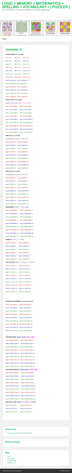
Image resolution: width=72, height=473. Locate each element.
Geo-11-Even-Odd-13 (12, 126)
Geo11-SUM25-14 (23, 197)
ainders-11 (16, 226)
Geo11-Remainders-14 (26, 230)
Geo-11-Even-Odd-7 (12, 116)
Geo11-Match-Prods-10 (28, 386)
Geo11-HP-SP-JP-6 (26, 412)
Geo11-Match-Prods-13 (13, 392)
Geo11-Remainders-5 (12, 217)
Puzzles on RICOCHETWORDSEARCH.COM (19, 433)
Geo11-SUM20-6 (23, 148)
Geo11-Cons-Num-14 (26, 324)
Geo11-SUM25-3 (11, 181)
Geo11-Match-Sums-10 (27, 353)
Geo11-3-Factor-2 (24, 265)
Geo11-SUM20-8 (23, 152)
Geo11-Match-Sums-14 (27, 360)
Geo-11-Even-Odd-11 (12, 122)
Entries (10, 459)
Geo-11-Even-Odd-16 (26, 129)
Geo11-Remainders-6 (26, 217)
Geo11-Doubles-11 (11, 259)
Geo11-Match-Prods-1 (12, 373)
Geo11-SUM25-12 (23, 194)
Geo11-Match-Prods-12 (28, 389)
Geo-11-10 (9, 67)
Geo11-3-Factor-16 (25, 288)
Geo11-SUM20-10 (23, 155)
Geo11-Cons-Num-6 (25, 311)
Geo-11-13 (9, 70)
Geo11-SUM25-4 (23, 181)
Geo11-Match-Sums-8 (26, 350)
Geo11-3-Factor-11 (11, 282)
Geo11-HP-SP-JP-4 (26, 408)
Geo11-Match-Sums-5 (12, 347)
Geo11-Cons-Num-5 (11, 311)
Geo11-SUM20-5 (11, 148)
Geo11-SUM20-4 (23, 145)
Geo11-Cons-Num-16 (26, 327)
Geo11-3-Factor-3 (11, 269)
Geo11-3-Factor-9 (11, 278)
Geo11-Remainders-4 (26, 213)
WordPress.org (11, 463)
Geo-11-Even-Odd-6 (26, 113)
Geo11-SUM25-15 (11, 200)
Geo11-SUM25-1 (11, 178)
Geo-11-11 (18, 67)
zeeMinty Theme (64, 471)
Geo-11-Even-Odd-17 (12, 132)
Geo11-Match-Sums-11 (13, 356)
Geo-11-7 (8, 64)
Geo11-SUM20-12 (23, 158)
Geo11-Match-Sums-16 (27, 363)
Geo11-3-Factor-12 (25, 282)
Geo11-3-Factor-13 (11, 285)
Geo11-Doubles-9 (11, 256)
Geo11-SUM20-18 (23, 168)
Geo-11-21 (26, 77)
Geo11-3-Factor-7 (11, 275)
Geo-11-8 (17, 64)
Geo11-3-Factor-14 (25, 285)
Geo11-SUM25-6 (23, 184)
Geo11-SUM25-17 (11, 204)
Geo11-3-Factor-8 (24, 275)
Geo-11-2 (17, 57)
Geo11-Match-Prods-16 (28, 395)
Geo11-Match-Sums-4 (27, 343)
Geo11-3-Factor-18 (25, 291)
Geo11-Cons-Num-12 (26, 321)
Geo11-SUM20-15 (11, 165)
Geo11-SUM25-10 (23, 191)
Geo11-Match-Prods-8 (27, 382)
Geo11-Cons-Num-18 (26, 330)
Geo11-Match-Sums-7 (12, 350)
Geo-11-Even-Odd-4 (26, 109)
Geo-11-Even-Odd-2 (26, 106)
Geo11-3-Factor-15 (11, 288)
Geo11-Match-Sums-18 (27, 366)
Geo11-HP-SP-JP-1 (11, 405)
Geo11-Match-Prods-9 (12, 386)
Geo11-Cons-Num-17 (12, 330)
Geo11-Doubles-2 (24, 243)
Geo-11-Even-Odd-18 (26, 132)
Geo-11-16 (9, 74)
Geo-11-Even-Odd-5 (12, 113)
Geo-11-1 (8, 57)
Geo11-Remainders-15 (12, 233)
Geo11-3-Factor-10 (25, 278)
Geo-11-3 (26, 57)
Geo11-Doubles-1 (11, 243)
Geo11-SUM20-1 (11, 142)
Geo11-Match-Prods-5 (12, 379)
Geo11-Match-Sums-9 (12, 353)
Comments (11, 461)
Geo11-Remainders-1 (12, 210)
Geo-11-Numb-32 (11, 96)
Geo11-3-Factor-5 (11, 272)
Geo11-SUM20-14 (23, 161)
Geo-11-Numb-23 (22, 80)
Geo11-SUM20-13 (11, 161)
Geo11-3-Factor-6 (24, 272)
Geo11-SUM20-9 (11, 155)
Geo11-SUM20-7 (11, 152)
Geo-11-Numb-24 (11, 83)
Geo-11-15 (26, 70)
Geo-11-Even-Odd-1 (12, 106)
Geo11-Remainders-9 (12, 223)
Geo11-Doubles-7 (11, 252)
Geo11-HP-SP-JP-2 (26, 405)
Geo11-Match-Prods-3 (12, 376)
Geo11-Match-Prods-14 (28, 392)
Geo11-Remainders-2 (26, 210)
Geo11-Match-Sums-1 (12, 340)
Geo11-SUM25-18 (23, 204)
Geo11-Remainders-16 (26, 233)
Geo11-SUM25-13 (11, 197)
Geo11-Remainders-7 (12, 220)
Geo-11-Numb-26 (11, 87)
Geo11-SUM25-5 (11, 184)
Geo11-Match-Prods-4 (27, 376)
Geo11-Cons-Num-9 (11, 317)
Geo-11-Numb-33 (22, 96)
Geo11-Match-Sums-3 (12, 343)
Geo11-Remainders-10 (26, 223)
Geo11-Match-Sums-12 (27, 356)
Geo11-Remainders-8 (26, 220)
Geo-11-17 (18, 74)
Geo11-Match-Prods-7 (12, 382)
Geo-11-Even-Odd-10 (26, 119)
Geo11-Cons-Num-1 (11, 304)
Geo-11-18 (26, 74)
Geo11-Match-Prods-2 (27, 373)
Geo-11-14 (18, 70)
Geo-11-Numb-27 (22, 87)
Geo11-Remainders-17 (12, 236)
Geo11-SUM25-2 (23, 178)
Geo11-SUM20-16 (23, 165)
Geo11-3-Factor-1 (11, 265)
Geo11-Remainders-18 (26, 236)
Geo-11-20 (18, 77)
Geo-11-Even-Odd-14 (26, 126)
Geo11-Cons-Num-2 (25, 304)
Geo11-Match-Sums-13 (13, 360)
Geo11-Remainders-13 (12, 230)
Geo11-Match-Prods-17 (13, 399)
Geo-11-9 (26, 64)
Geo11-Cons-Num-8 (25, 314)
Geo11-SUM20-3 (11, 145)
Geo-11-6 (26, 61)
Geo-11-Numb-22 (11, 80)
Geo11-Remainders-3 (12, 213)
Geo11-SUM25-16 (23, 200)
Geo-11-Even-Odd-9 (12, 119)
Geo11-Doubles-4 (24, 246)
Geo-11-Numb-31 (22, 93)
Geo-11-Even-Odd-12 (26, 122)
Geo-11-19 (9, 77)
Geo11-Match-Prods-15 (13, 395)
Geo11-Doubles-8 (24, 252)
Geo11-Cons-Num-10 (26, 317)
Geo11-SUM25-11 (11, 194)
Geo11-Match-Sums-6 (27, 347)
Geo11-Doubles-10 (24, 256)
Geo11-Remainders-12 (26, 226)
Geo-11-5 (17, 61)
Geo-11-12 (26, 67)
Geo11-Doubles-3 (11, 246)
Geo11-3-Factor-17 (11, 291)
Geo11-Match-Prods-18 (28, 399)
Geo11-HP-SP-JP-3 (11, 408)
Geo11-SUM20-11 (11, 158)
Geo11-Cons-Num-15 (12, 327)
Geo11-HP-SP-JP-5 (11, 412)
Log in (9, 456)
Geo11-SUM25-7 (11, 187)
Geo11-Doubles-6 (24, 249)
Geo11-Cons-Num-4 (25, 308)
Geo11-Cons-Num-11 (12, 321)
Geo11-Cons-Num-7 (11, 314)
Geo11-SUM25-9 (11, 191)
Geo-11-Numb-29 (22, 90)
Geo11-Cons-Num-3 (11, 308)
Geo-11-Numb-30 (11, 93)
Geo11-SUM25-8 (23, 187)
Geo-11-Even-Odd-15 (12, 129)
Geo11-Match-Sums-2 (27, 340)
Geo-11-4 (8, 61)
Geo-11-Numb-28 (11, 90)
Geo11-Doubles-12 (24, 259)
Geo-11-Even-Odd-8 (26, 116)
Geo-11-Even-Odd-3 (12, 109)
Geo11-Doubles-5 (11, 249)
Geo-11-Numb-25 (22, 83)
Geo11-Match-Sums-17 (12, 366)
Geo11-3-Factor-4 (24, 269)
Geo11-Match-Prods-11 (13, 389)
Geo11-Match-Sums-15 (13, 363)
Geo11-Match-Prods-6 (27, 379)
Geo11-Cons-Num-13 (12, 324)
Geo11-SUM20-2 (23, 142)
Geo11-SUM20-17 (11, 168)
